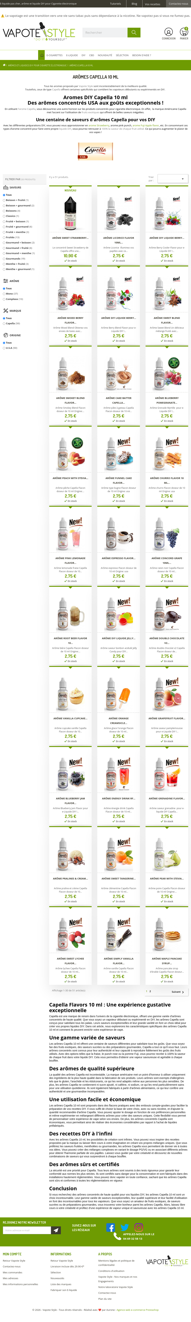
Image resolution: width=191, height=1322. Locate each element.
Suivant (179, 992)
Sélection (56, 1272)
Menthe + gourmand (20, 269)
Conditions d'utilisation (111, 1271)
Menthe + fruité (17, 264)
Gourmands (15, 258)
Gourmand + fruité (19, 248)
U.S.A (11, 348)
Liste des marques (61, 1284)
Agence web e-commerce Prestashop (138, 1310)
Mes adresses (10, 1278)
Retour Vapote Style (14, 1260)
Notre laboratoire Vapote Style (115, 1287)
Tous (9, 194)
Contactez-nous (178, 3)
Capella (13, 323)
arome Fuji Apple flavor (146, 125)
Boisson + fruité (17, 200)
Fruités (12, 237)
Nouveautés (57, 1278)
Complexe (14, 299)
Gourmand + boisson (20, 242)
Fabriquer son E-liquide (64, 1290)
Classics (12, 216)
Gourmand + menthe (20, 253)
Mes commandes (12, 1272)
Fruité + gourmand (19, 226)
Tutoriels (115, 3)
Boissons (13, 210)
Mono (12, 293)
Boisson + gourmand (20, 205)
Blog (134, 3)
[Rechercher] (111, 32)
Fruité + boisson (17, 221)
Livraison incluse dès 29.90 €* (67, 1266)
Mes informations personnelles (20, 1284)
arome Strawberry (99, 125)
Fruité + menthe (17, 232)
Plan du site (104, 1298)
